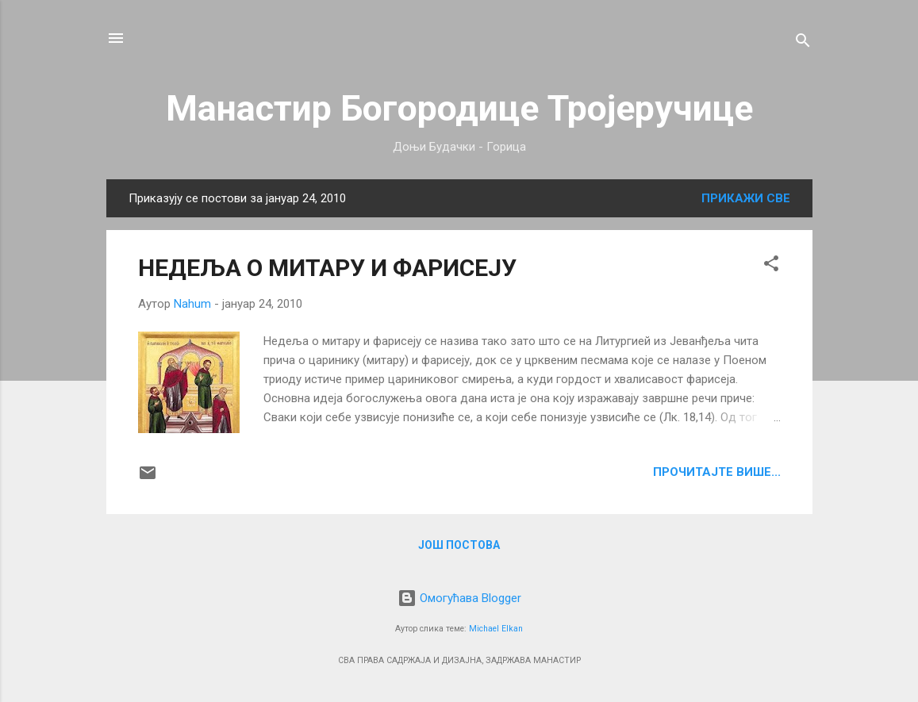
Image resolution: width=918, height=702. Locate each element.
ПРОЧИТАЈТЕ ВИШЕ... (717, 472)
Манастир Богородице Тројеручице (459, 108)
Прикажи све (745, 198)
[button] (771, 266)
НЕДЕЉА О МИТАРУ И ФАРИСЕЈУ (327, 268)
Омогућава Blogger (459, 598)
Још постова (459, 545)
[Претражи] (802, 43)
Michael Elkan (496, 628)
